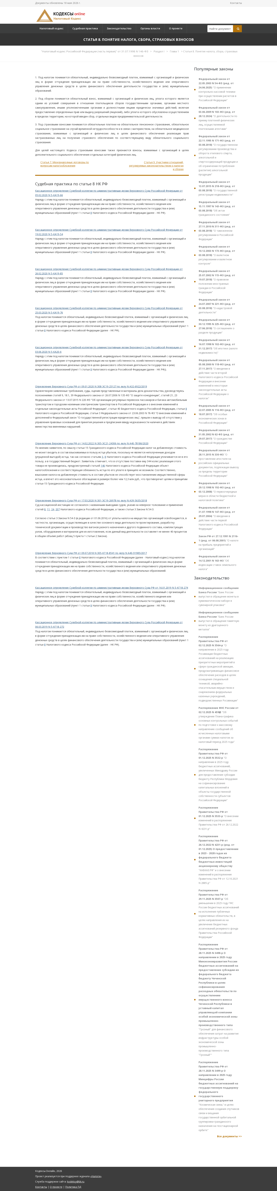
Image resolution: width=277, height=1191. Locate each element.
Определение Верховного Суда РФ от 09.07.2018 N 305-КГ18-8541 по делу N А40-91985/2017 (91, 553)
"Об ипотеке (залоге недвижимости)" (218, 346)
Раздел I (159, 51)
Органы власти (150, 28)
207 (57, 509)
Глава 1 (175, 51)
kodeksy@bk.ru (75, 1181)
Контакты (236, 3)
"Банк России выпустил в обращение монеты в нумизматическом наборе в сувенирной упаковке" (219, 596)
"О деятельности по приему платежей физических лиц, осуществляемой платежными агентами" (218, 118)
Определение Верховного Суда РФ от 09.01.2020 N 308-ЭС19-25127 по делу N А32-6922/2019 (91, 386)
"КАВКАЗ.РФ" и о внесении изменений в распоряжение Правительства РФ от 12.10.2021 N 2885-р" (218, 860)
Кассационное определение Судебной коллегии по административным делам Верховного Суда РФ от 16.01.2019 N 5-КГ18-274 (111, 587)
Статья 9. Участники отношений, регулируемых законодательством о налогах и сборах (156, 166)
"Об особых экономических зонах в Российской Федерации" (217, 414)
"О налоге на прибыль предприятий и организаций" (218, 543)
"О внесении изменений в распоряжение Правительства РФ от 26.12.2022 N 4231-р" (218, 818)
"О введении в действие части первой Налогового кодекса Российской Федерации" (218, 518)
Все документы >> (229, 1136)
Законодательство (119, 28)
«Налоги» (95, 1176)
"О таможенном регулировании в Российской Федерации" (217, 230)
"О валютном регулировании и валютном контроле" (217, 255)
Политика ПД (73, 1187)
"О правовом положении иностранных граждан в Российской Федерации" (217, 281)
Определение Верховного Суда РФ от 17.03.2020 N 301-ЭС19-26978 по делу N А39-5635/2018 (91, 500)
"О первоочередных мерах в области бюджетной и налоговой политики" (218, 491)
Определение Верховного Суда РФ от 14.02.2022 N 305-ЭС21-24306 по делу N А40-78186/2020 (91, 443)
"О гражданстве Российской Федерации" (216, 436)
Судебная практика (85, 28)
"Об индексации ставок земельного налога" (217, 563)
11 (48, 509)
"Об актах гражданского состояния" (217, 208)
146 (103, 465)
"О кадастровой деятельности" (217, 306)
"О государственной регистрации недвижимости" (218, 188)
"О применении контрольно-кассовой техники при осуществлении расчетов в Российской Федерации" (217, 89)
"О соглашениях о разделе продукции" (217, 326)
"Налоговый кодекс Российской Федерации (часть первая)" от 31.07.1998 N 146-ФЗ (95, 51)
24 (52, 509)
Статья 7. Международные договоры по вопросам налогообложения (64, 164)
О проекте (175, 28)
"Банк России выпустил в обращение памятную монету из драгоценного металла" (219, 621)
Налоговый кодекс (51, 28)
